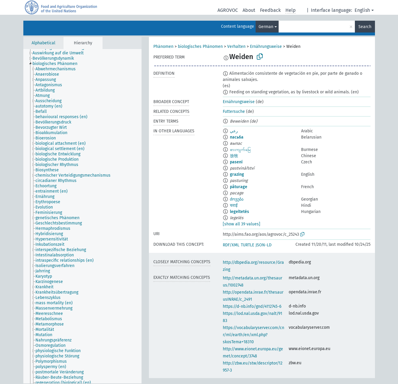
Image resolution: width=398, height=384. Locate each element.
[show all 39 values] (241, 224)
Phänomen (163, 46)
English (362, 10)
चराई (234, 205)
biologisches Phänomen (200, 46)
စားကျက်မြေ (240, 149)
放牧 (234, 155)
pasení (236, 162)
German (266, 26)
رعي (234, 131)
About (249, 10)
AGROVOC (227, 10)
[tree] (82, 216)
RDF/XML (231, 245)
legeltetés (239, 211)
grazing (237, 174)
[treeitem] (60, 53)
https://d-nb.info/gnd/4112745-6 (252, 306)
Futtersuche (234, 111)
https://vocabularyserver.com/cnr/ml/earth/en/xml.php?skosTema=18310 (253, 334)
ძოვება (236, 199)
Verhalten (236, 46)
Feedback (270, 10)
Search (364, 26)
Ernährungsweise (266, 46)
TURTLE (247, 245)
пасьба (236, 137)
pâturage (238, 186)
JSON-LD (264, 245)
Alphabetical (43, 42)
